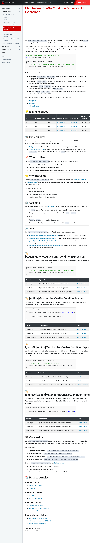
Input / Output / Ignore (35, 485)
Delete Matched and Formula (11, 43)
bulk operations (59, 463)
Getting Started (28, 2)
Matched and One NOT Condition (39, 508)
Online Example (82, 284)
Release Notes (6, 62)
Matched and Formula (9, 32)
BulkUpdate (32, 100)
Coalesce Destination (9, 22)
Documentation (37, 2)
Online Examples (46, 2)
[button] (11, 8)
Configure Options (34, 147)
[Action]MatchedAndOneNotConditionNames (42, 238)
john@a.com (61, 122)
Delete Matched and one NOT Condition (11, 39)
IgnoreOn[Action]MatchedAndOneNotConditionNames (45, 245)
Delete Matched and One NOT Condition (41, 521)
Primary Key (6, 17)
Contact (66, 2)
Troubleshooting (6, 59)
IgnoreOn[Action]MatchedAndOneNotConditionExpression (46, 241)
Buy (72, 2)
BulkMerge (32, 103)
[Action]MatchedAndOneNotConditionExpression (44, 235)
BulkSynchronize (34, 106)
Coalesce (5, 19)
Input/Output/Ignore (8, 14)
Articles (4, 56)
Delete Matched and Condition (8, 35)
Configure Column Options (37, 149)
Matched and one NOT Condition (9, 28)
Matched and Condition (9, 25)
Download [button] (82, 2)
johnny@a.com (74, 130)
